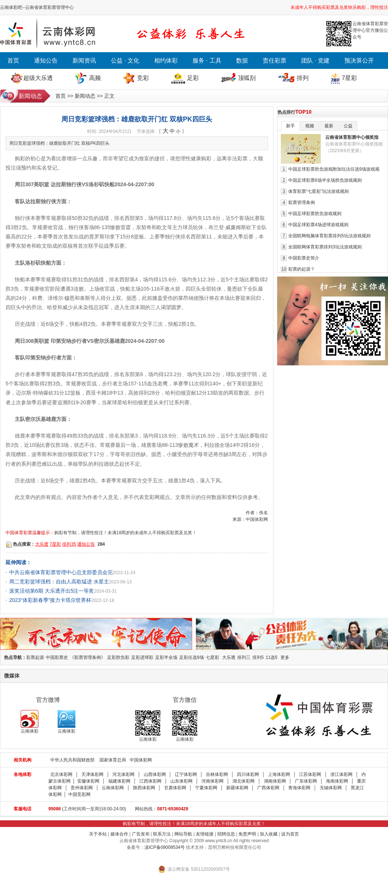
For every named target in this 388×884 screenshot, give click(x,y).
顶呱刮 (247, 78)
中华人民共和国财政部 (72, 760)
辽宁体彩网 (186, 774)
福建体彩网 (119, 781)
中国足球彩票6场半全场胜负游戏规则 (325, 180)
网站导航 (183, 834)
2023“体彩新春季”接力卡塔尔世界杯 (50, 600)
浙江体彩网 (341, 774)
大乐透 (41, 544)
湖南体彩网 (275, 781)
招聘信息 (226, 834)
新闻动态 (85, 96)
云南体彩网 (113, 787)
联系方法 (162, 834)
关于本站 (98, 834)
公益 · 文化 (125, 60)
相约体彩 (166, 60)
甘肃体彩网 (175, 787)
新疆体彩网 (237, 787)
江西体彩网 (150, 781)
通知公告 (46, 60)
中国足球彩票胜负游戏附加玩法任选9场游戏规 (334, 169)
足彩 (193, 78)
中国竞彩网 (79, 794)
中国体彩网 (141, 760)
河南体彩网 (212, 781)
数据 (242, 60)
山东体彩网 (181, 781)
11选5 (272, 657)
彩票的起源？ (301, 269)
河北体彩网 (123, 774)
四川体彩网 (248, 774)
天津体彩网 (92, 774)
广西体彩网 (268, 787)
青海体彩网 (299, 787)
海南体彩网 (337, 781)
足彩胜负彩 (118, 657)
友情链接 (205, 834)
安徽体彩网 (88, 781)
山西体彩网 (155, 774)
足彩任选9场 (191, 657)
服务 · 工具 (207, 60)
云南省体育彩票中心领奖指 (351, 137)
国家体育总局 (112, 760)
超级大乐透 (38, 78)
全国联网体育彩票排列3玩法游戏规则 (325, 247)
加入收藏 (269, 834)
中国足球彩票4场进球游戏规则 (318, 224)
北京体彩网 (61, 774)
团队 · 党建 (315, 60)
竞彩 (143, 78)
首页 (13, 60)
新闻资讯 (84, 60)
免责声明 (247, 834)
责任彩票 (274, 60)
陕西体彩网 (144, 787)
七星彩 (212, 657)
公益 (348, 125)
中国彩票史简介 (303, 258)
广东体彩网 (306, 781)
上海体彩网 (279, 774)
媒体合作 (119, 834)
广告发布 (141, 834)
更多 (284, 657)
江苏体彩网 (310, 774)
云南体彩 (29, 722)
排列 (303, 78)
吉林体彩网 (217, 774)
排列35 (69, 544)
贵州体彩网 (82, 787)
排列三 (244, 657)
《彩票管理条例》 (87, 657)
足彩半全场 (166, 657)
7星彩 (349, 78)
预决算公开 (359, 60)
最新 (328, 125)
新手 (290, 125)
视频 (309, 125)
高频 (95, 78)
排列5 (258, 657)
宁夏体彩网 (206, 787)
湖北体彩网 (243, 781)
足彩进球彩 (142, 657)
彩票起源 (35, 657)
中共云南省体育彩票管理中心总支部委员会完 (61, 572)
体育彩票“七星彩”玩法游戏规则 (318, 191)
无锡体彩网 (331, 787)
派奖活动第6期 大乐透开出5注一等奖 (51, 591)
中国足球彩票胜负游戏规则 (314, 213)
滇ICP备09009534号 (164, 847)
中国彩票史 (57, 657)
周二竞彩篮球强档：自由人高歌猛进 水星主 (59, 582)
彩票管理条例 (301, 202)
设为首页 (290, 834)
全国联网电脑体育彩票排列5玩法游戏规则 (329, 235)
